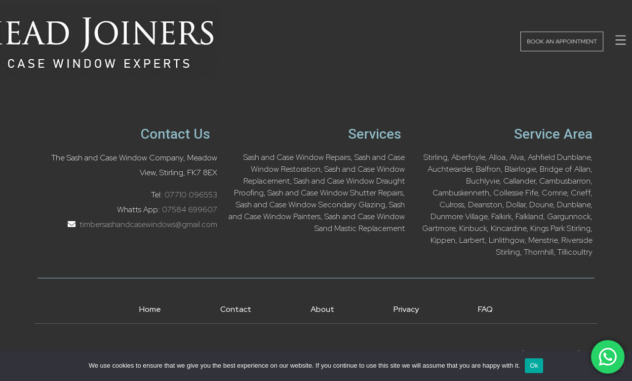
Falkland (529, 216)
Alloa (497, 157)
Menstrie (542, 240)
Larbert (472, 240)
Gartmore (438, 228)
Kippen (443, 240)
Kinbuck (473, 228)
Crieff (581, 193)
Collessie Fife (515, 193)
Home (150, 309)
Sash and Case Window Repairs (297, 157)
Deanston (485, 204)
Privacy (406, 309)
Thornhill (538, 252)
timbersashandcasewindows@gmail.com (147, 224)
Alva (517, 157)
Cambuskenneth (461, 193)
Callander (519, 181)
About (322, 309)
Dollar (515, 204)
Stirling (435, 157)
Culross (451, 204)
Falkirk (501, 216)
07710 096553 (190, 195)
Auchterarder (450, 169)
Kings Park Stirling (560, 228)
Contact (235, 309)
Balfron (488, 169)
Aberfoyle (468, 157)
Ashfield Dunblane (559, 157)
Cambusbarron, (565, 181)
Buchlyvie (482, 181)
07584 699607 (189, 209)
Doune (541, 204)
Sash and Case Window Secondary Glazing (310, 204)
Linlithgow (506, 240)
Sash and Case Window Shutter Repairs (335, 193)
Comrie (554, 193)
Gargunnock (569, 216)
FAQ (485, 309)
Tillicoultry (574, 252)
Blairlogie (520, 169)
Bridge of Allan (565, 169)
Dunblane (574, 204)
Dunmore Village (459, 216)
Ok (534, 365)
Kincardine (508, 228)
